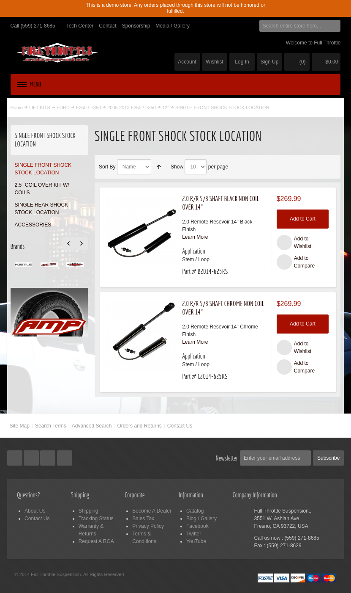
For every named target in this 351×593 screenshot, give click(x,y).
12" (165, 107)
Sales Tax (143, 518)
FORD (63, 107)
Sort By (107, 167)
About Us (34, 511)
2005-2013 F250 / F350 (131, 107)
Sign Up (270, 62)
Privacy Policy (148, 526)
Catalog (195, 511)
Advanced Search (92, 426)
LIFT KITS (39, 107)
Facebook (197, 526)
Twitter (193, 534)
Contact (107, 26)
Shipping (88, 511)
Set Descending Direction (158, 166)
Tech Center (80, 26)
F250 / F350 (88, 107)
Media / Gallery (172, 26)
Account (187, 62)
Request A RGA (96, 541)
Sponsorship (136, 26)
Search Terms (50, 426)
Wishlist (214, 62)
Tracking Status (96, 518)
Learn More (195, 237)
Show (177, 167)
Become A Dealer (151, 511)
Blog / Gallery (201, 518)
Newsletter (226, 458)
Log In (242, 62)
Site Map (20, 426)
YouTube (196, 541)
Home (17, 107)
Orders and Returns (139, 426)
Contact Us (179, 426)
